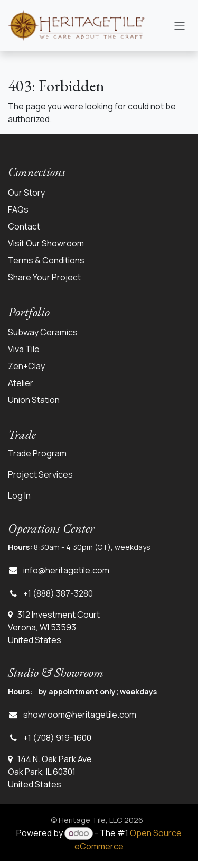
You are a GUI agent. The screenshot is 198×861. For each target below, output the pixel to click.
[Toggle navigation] (179, 25)
